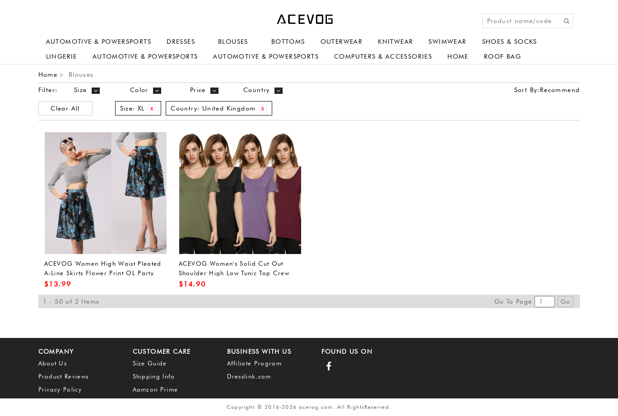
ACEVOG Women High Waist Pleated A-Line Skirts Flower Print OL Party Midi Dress (103, 273)
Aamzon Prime (155, 389)
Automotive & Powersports (99, 41)
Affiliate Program (254, 363)
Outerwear (342, 41)
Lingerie (61, 56)
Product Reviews (63, 376)
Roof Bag (502, 56)
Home (458, 56)
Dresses (181, 41)
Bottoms (288, 41)
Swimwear (447, 41)
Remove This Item (151, 108)
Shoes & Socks (509, 41)
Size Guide (150, 363)
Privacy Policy (60, 389)
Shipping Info (154, 376)
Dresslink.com (249, 376)
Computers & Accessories (383, 56)
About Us (52, 363)
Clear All (65, 108)
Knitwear (395, 41)
